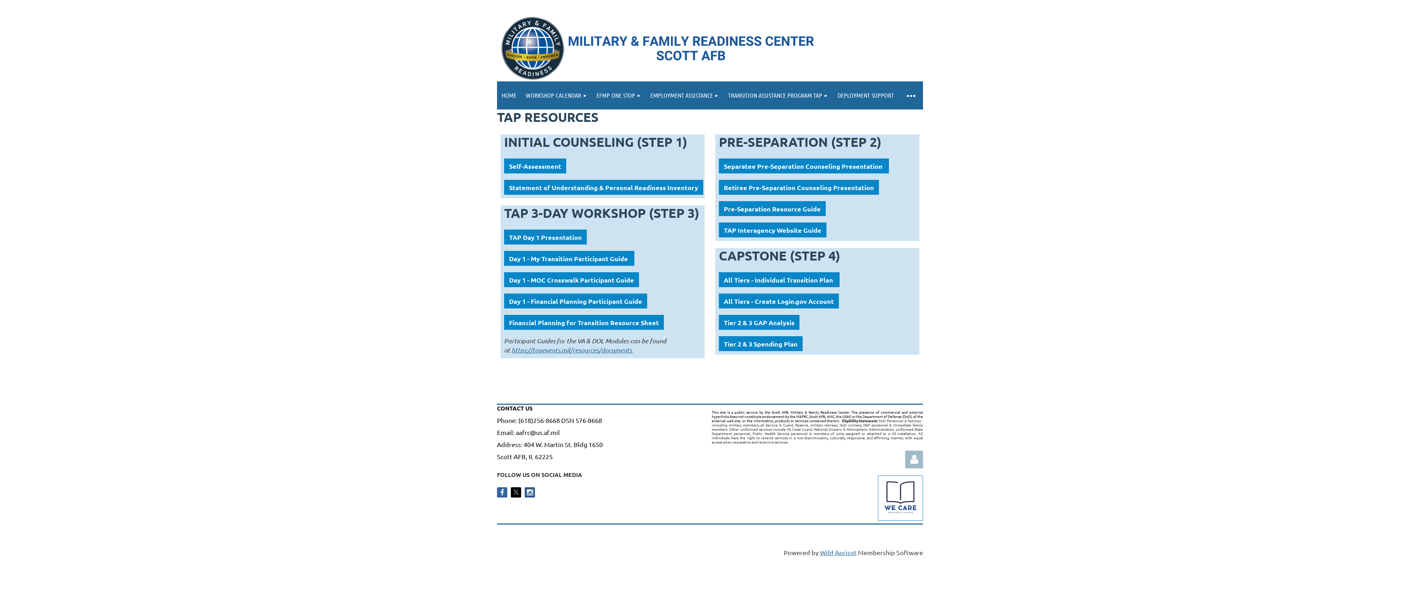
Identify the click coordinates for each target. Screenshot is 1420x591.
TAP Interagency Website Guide (772, 230)
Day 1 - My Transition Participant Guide (569, 258)
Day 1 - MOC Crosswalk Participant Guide (571, 280)
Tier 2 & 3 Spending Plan (761, 344)
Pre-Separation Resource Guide (772, 209)
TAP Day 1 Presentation (545, 237)
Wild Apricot (838, 552)
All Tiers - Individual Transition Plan (779, 280)
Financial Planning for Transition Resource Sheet (584, 322)
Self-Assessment (535, 166)
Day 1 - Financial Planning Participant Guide (575, 301)
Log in (914, 459)
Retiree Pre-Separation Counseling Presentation (799, 187)
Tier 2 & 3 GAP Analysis (759, 322)
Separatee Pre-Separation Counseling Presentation (804, 166)
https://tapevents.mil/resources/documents (572, 350)
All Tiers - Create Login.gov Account (779, 301)
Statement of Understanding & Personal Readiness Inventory (603, 187)
